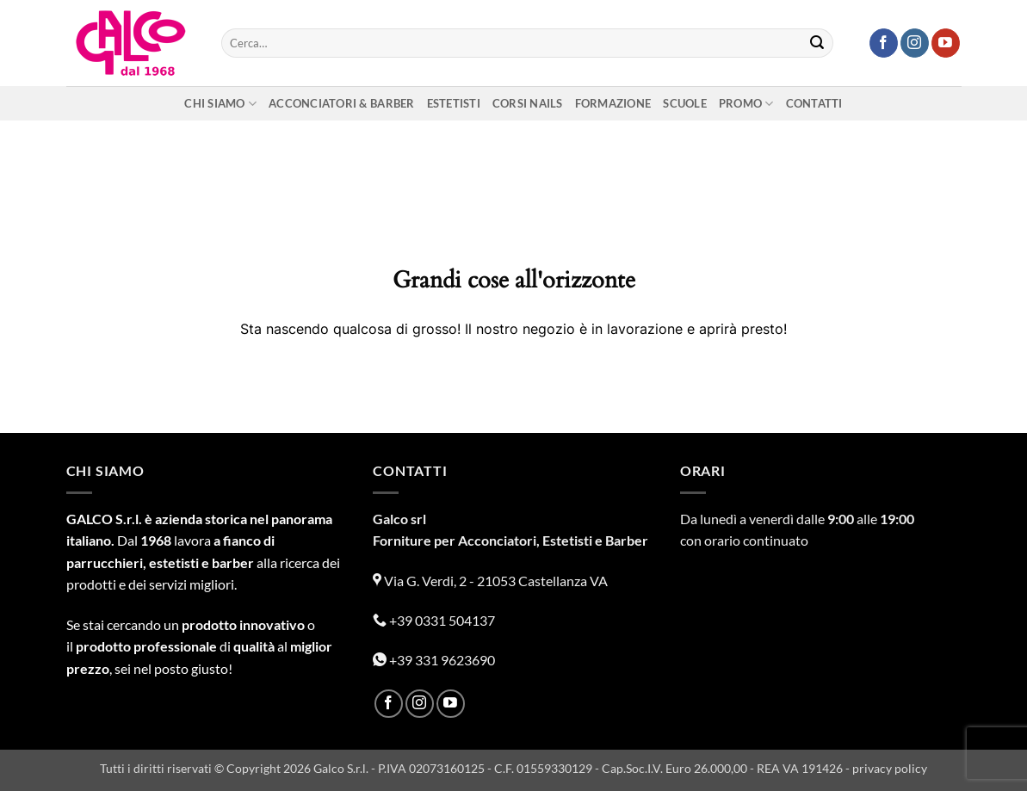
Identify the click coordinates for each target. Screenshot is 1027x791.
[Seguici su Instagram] (914, 43)
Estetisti (453, 103)
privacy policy (889, 768)
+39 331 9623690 (434, 660)
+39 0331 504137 (434, 620)
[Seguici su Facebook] (883, 43)
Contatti (814, 103)
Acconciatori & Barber (341, 103)
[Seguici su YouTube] (945, 43)
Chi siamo (220, 104)
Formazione (613, 103)
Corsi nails (527, 103)
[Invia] (817, 43)
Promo (746, 104)
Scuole (685, 103)
